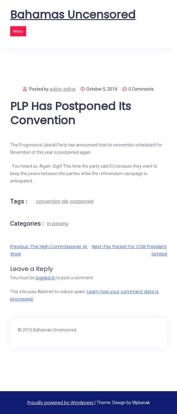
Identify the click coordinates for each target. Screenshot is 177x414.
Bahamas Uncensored (73, 15)
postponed (81, 201)
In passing (57, 223)
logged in (45, 278)
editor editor (62, 89)
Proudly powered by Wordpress (61, 403)
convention (48, 201)
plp (65, 201)
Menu (18, 31)
